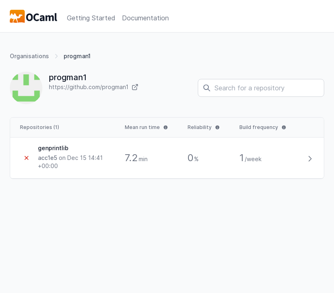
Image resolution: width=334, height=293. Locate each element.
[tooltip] (146, 127)
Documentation (145, 18)
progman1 (77, 55)
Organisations (29, 55)
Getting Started (91, 18)
